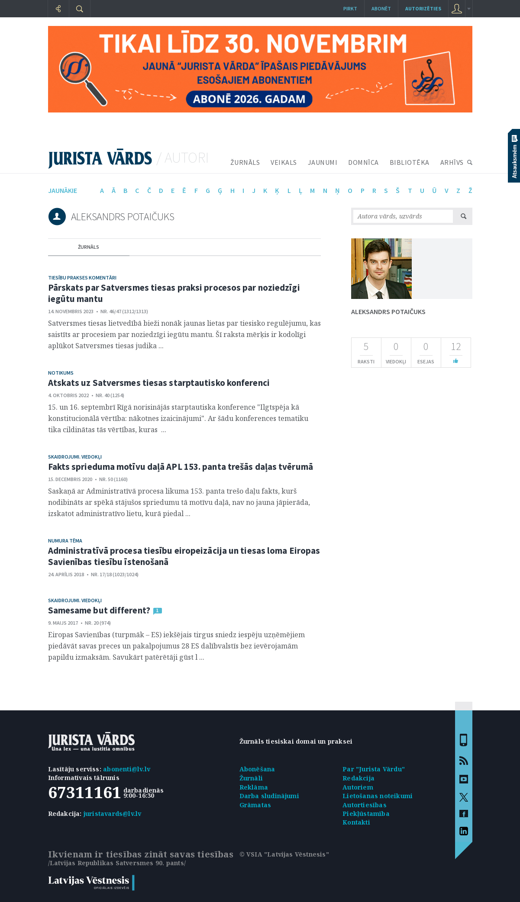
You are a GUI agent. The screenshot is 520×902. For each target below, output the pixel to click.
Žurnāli (251, 778)
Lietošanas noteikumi (377, 796)
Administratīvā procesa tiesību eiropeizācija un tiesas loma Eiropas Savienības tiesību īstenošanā (184, 556)
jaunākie (62, 190)
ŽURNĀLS (245, 162)
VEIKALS (284, 162)
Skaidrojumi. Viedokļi (75, 456)
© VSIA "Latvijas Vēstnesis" (284, 854)
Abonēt (381, 8)
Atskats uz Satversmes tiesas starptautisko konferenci (159, 382)
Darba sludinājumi (269, 796)
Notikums (61, 372)
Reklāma (253, 787)
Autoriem (357, 787)
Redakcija (358, 778)
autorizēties (423, 8)
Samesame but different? (99, 610)
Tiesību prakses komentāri (82, 277)
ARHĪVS (452, 162)
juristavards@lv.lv (113, 813)
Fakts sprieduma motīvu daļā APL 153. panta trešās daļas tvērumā (180, 466)
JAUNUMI (323, 162)
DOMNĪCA (363, 162)
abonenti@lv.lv (126, 769)
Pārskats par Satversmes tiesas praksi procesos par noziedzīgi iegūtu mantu (174, 293)
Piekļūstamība (366, 813)
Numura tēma (65, 540)
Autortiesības (364, 805)
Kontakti (356, 822)
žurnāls (88, 247)
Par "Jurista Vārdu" (373, 769)
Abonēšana (257, 769)
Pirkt (350, 8)
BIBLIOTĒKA (410, 162)
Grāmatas (255, 805)
